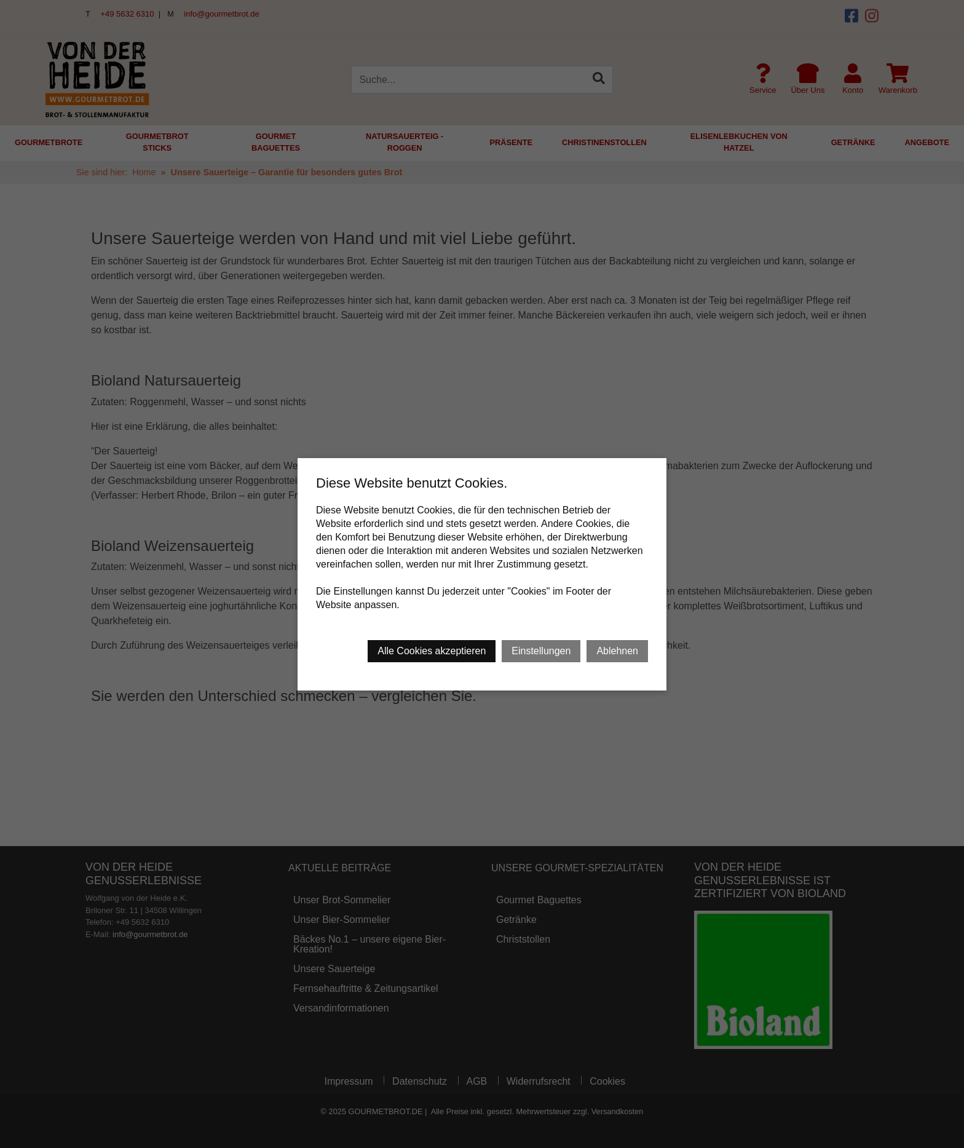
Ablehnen (617, 651)
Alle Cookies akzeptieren (431, 651)
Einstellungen (541, 651)
